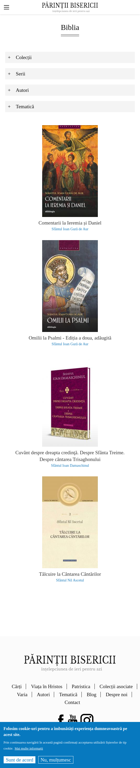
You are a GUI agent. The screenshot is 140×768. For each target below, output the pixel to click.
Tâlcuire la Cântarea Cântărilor (70, 574)
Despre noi (117, 694)
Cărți (17, 686)
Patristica (81, 686)
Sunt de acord (19, 762)
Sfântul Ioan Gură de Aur (70, 229)
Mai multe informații (29, 750)
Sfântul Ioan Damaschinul (70, 466)
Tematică (68, 694)
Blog (91, 694)
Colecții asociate (116, 686)
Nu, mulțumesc (56, 762)
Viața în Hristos (46, 686)
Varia (22, 694)
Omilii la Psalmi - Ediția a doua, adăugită (70, 338)
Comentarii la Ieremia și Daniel (70, 223)
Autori (43, 694)
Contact (72, 702)
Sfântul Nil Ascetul (70, 580)
